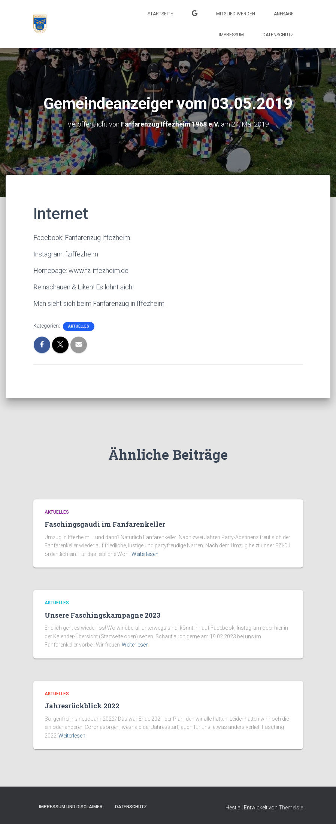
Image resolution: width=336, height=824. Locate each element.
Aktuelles (78, 326)
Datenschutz (278, 34)
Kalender (194, 14)
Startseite (160, 13)
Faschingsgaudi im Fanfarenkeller (105, 524)
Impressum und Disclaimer (71, 806)
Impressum (231, 34)
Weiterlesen (144, 554)
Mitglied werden (235, 13)
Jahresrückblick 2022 (82, 705)
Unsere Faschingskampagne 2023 (102, 614)
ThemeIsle (291, 808)
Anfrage (284, 13)
